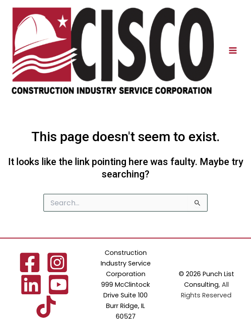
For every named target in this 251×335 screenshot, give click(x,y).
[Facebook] (30, 262)
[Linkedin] (31, 284)
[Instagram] (57, 262)
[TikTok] (46, 307)
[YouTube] (58, 284)
